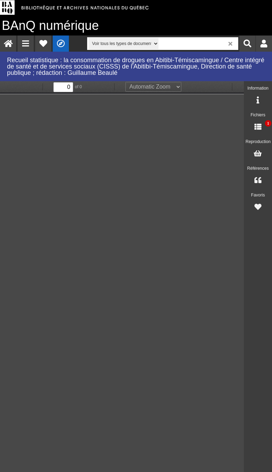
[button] (26, 43)
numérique (50, 25)
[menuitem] (8, 43)
